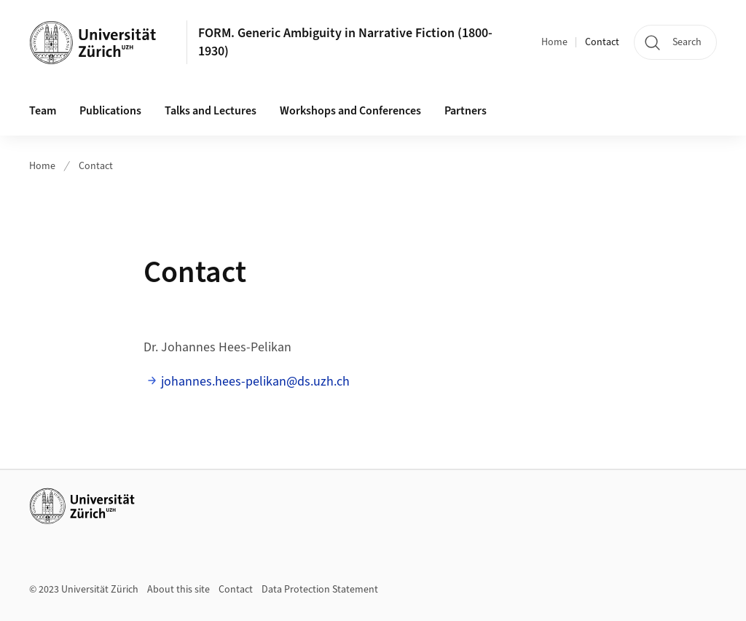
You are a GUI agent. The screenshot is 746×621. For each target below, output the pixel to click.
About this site (178, 589)
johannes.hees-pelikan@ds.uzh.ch (255, 381)
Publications (110, 111)
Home (554, 42)
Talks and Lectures (210, 111)
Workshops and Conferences (350, 111)
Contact (602, 42)
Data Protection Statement (320, 589)
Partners (465, 111)
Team (42, 111)
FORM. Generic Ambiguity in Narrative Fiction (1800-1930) (345, 42)
